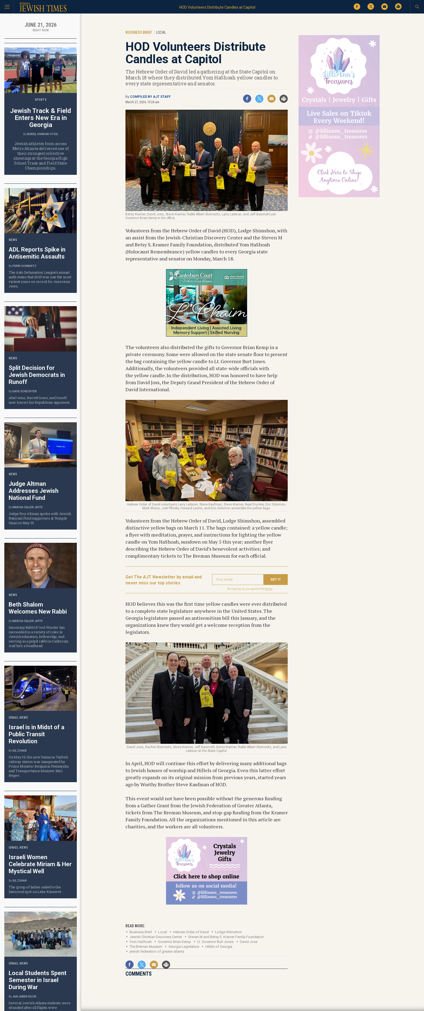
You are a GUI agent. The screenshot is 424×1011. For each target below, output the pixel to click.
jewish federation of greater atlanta (157, 951)
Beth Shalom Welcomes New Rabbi (38, 608)
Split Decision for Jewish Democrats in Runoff (37, 374)
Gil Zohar (19, 750)
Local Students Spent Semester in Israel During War (38, 980)
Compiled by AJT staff (150, 97)
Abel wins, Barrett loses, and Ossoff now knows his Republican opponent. (39, 400)
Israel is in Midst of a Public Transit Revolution (36, 734)
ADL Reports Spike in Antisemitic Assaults (37, 253)
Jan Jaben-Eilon (24, 996)
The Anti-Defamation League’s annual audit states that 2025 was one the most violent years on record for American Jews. (40, 279)
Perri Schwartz (24, 266)
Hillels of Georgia (218, 947)
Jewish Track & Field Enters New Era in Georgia (40, 118)
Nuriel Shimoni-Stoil (42, 134)
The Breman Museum (146, 947)
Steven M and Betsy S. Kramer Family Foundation (226, 937)
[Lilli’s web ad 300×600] (339, 196)
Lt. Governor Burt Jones (215, 942)
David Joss (248, 942)
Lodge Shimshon (228, 932)
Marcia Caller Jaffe (27, 507)
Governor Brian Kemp (174, 942)
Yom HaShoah (141, 942)
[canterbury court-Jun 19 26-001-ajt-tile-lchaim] (206, 335)
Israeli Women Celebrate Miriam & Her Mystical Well (40, 864)
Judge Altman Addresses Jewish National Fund (33, 490)
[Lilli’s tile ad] (206, 902)
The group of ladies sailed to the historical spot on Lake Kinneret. (35, 889)
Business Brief (141, 932)
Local (162, 932)
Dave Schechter (24, 391)
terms (269, 588)
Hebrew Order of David (191, 932)
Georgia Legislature (183, 947)
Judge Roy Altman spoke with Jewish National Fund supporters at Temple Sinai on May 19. (40, 518)
